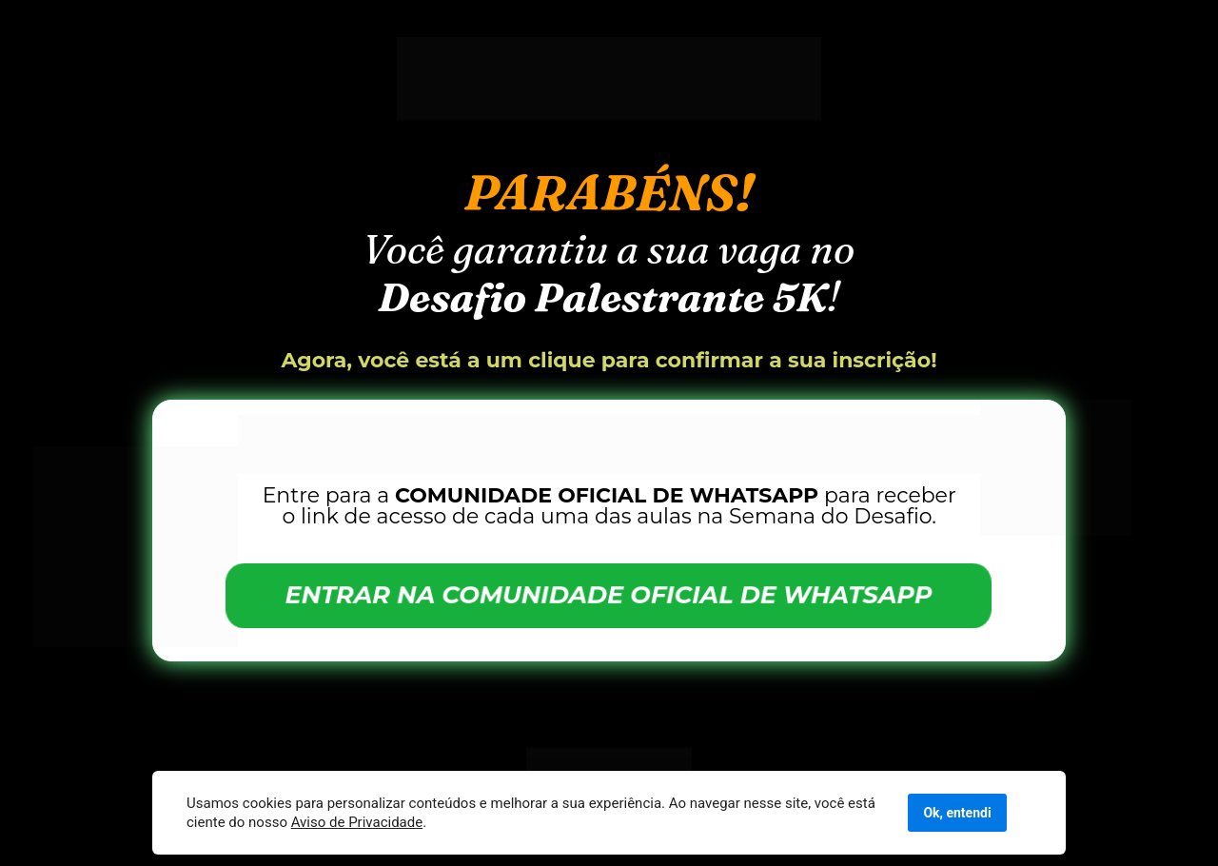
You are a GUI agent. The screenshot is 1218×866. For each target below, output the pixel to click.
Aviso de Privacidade (357, 822)
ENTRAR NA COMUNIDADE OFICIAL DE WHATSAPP (608, 595)
